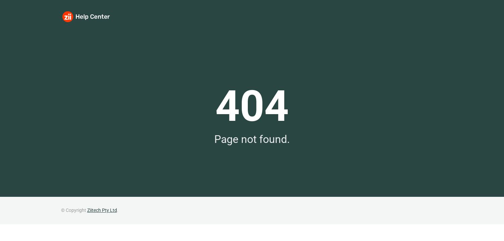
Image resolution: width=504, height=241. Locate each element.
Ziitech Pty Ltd (102, 210)
